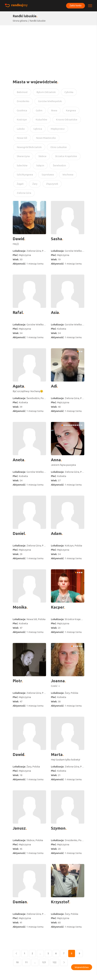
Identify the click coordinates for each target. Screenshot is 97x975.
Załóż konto (75, 5)
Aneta (18, 460)
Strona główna (20, 20)
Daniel (19, 533)
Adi (54, 386)
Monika (20, 607)
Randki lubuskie (38, 20)
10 (17, 962)
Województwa (82, 967)
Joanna (58, 681)
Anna (56, 460)
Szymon (58, 828)
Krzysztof (60, 902)
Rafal (18, 312)
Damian (20, 902)
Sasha (56, 239)
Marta (57, 754)
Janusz (19, 828)
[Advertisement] (48, 49)
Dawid (18, 239)
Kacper (57, 607)
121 (44, 962)
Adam (56, 533)
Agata (18, 386)
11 (26, 962)
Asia (55, 312)
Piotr (17, 681)
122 (54, 962)
